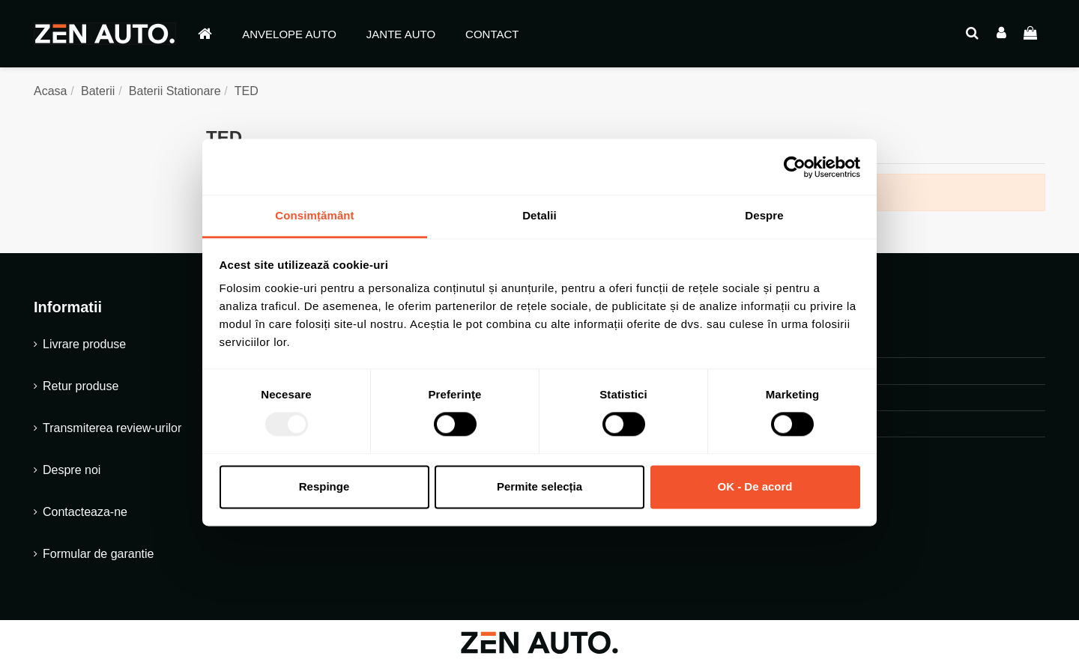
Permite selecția (539, 486)
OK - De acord (754, 486)
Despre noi (71, 470)
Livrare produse (84, 344)
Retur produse (80, 386)
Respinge (324, 486)
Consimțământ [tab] (314, 215)
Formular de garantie (98, 553)
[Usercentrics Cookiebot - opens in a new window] (794, 167)
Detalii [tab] (539, 215)
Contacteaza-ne (85, 511)
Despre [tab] (764, 215)
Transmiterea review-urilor (112, 428)
